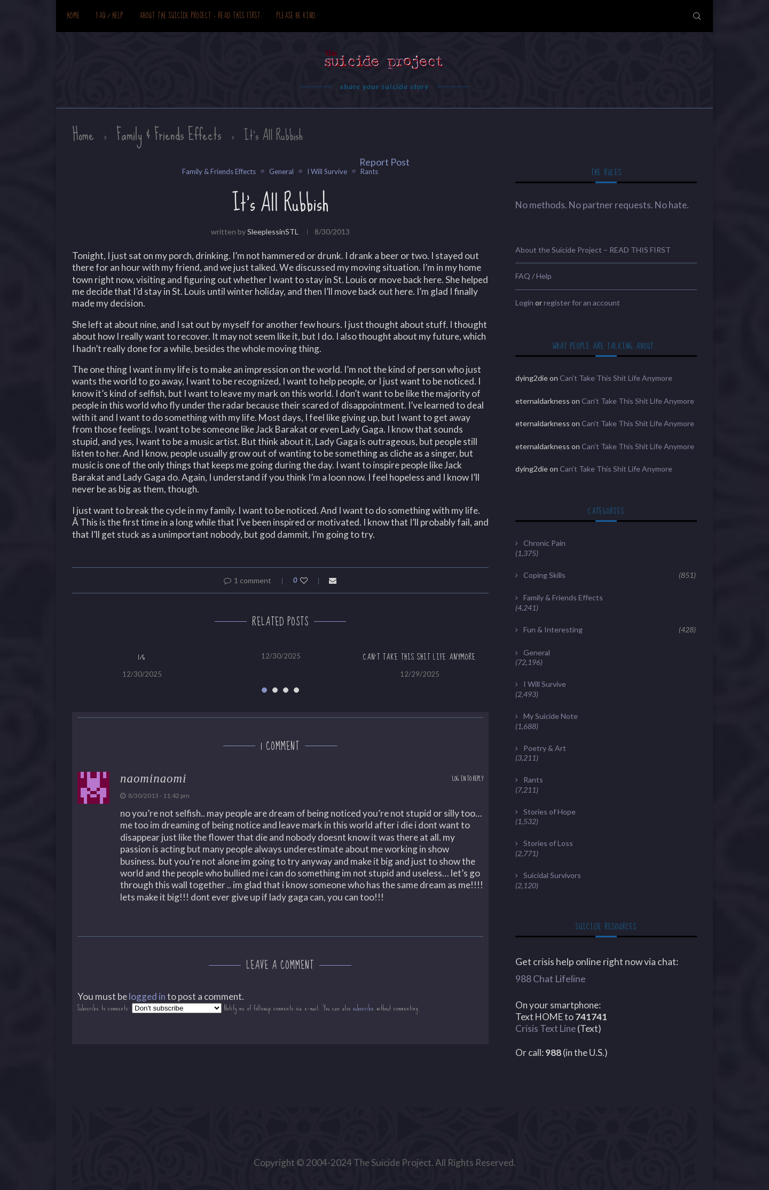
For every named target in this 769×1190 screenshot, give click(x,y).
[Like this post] (311, 580)
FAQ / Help (109, 16)
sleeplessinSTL (273, 231)
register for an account (582, 302)
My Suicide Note (550, 716)
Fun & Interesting (609, 629)
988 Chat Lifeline (550, 978)
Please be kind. (297, 16)
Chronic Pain (544, 542)
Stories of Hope (549, 811)
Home (73, 16)
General (281, 172)
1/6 (142, 656)
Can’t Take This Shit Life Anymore (419, 656)
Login (524, 302)
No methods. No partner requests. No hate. (602, 204)
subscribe (363, 1008)
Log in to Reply (467, 779)
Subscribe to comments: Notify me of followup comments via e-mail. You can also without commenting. (248, 1008)
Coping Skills (609, 575)
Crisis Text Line (545, 1028)
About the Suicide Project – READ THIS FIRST (200, 16)
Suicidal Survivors (552, 875)
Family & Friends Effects (169, 135)
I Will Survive (327, 172)
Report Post (384, 162)
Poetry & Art (544, 748)
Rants (369, 172)
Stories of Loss (548, 843)
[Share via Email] (332, 580)
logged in (147, 996)
